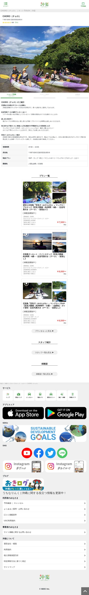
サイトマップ (9, 567)
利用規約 (7, 549)
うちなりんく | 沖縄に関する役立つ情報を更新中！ (34, 492)
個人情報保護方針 (11, 555)
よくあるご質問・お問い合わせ (16, 509)
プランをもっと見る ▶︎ (44, 331)
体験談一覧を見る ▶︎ (44, 374)
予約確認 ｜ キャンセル (13, 503)
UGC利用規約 (9, 521)
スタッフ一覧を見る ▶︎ (44, 352)
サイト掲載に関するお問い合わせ (17, 532)
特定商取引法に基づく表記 (15, 561)
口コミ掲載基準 (10, 515)
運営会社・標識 (10, 544)
